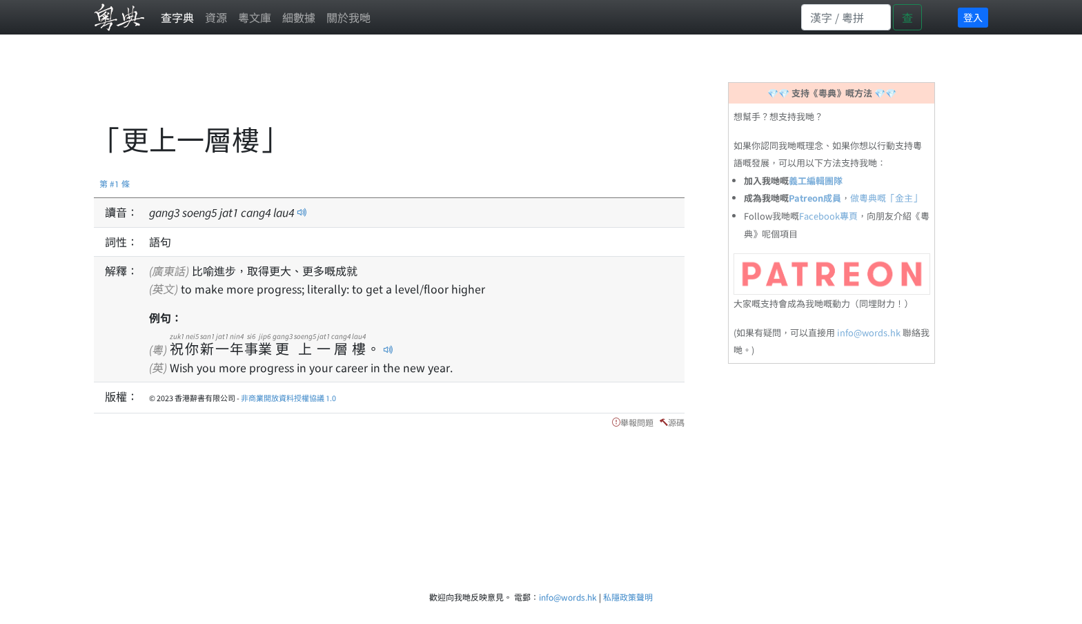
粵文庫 (254, 17)
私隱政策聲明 (628, 597)
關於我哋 (348, 17)
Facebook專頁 (828, 215)
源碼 (676, 422)
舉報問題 (636, 422)
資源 (216, 17)
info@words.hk (869, 332)
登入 (973, 17)
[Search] (846, 17)
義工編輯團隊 (816, 180)
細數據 (298, 17)
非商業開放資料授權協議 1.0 (288, 397)
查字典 (177, 17)
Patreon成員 (815, 197)
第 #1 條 (114, 183)
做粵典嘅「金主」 (886, 197)
